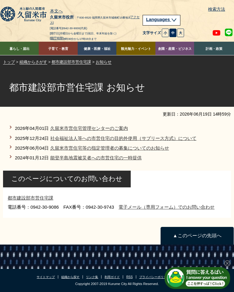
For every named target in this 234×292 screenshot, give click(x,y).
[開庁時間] (57, 38)
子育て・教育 (58, 48)
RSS (129, 277)
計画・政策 (214, 48)
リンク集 (92, 277)
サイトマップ (46, 277)
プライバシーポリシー (154, 277)
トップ (9, 62)
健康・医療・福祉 (97, 48)
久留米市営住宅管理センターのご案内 (89, 128)
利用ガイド (112, 277)
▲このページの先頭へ (197, 235)
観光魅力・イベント (136, 48)
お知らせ (104, 62)
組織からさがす (33, 62)
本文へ (56, 11)
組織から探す (70, 277)
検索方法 (216, 9)
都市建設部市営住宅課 (71, 62)
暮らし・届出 (19, 48)
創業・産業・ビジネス (175, 48)
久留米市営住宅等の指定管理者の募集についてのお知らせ (109, 148)
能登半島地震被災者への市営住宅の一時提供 (96, 157)
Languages (161, 19)
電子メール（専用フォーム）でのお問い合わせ (166, 207)
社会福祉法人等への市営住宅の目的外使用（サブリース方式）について (123, 138)
